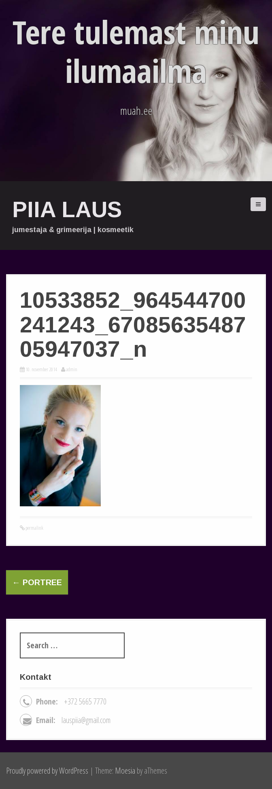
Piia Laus (67, 209)
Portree (37, 582)
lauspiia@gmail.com (86, 720)
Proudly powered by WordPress (47, 770)
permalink (34, 527)
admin (71, 369)
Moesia (125, 770)
